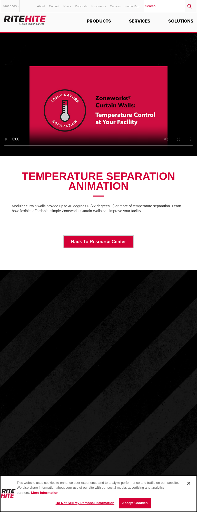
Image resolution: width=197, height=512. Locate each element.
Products (99, 21)
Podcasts (81, 6)
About (41, 6)
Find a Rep (132, 6)
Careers (115, 6)
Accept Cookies (134, 503)
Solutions (180, 21)
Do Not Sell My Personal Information (85, 503)
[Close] (188, 483)
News (67, 6)
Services (139, 21)
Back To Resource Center (98, 241)
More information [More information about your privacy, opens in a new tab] (44, 493)
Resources (98, 6)
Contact (54, 6)
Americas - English (11, 8)
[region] (98, 493)
